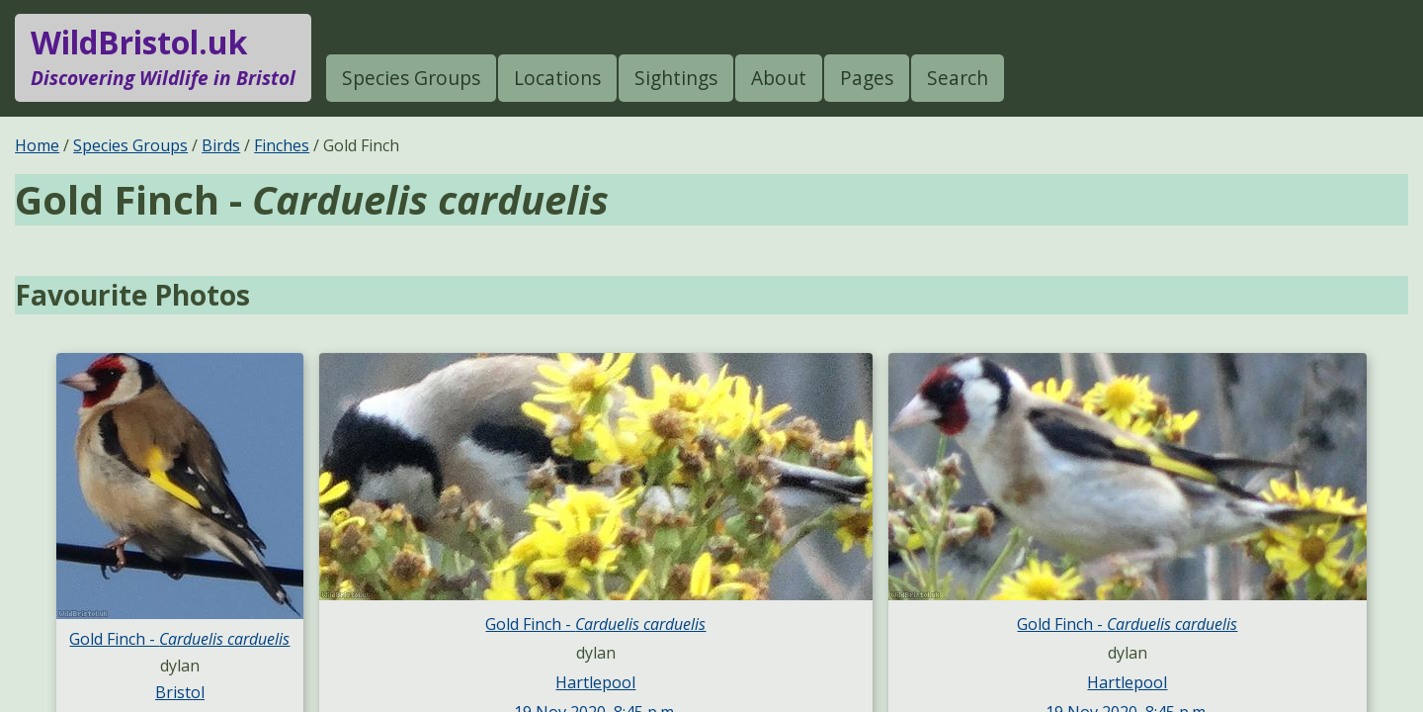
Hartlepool (595, 682)
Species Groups (411, 77)
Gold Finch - (179, 639)
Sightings (675, 77)
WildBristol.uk (163, 57)
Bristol (180, 692)
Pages (866, 77)
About (778, 77)
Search (957, 77)
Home (37, 145)
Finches (281, 145)
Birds (221, 145)
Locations (557, 77)
